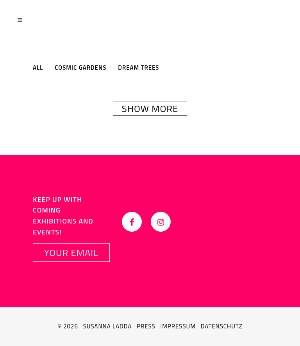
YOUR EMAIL (71, 252)
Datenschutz (222, 326)
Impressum (178, 326)
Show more (150, 108)
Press (146, 326)
